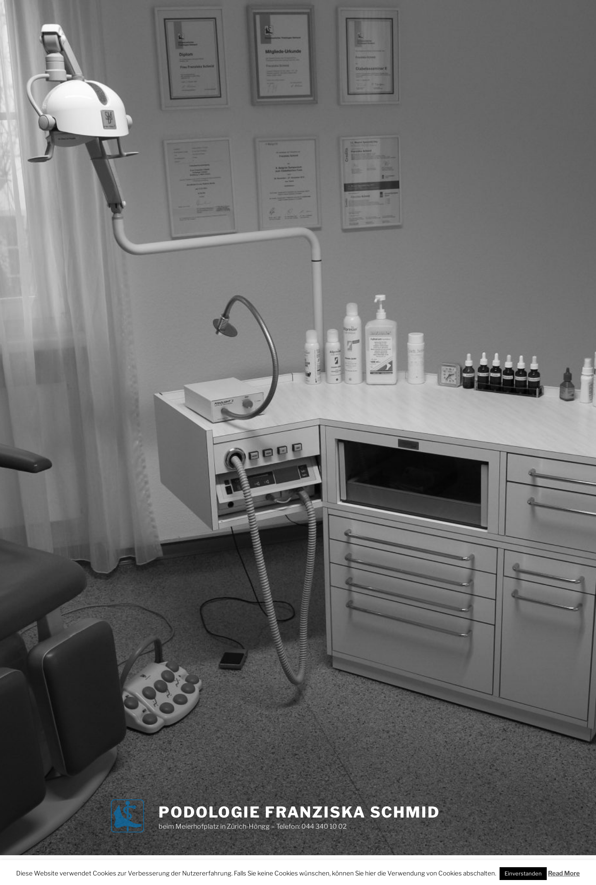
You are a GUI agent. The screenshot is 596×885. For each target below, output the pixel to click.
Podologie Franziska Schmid (299, 812)
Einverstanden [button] (523, 873)
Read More (564, 873)
